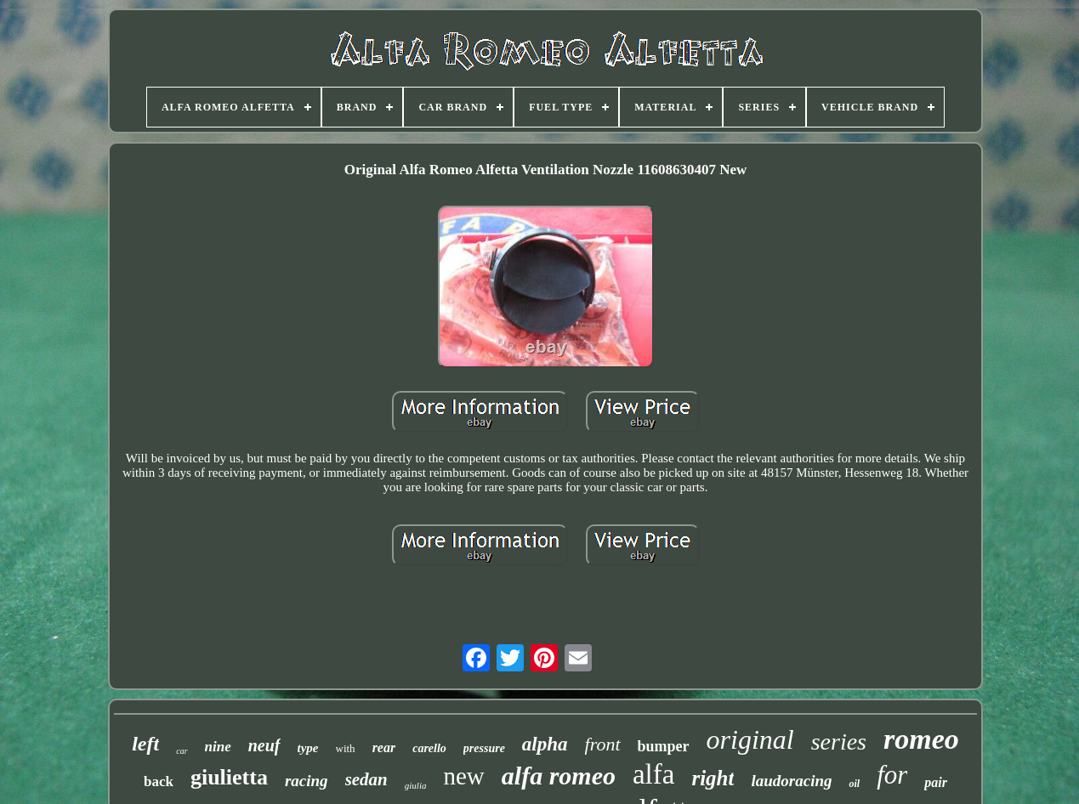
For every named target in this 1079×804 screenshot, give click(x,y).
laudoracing (791, 781)
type (308, 748)
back (158, 781)
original (750, 739)
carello (429, 748)
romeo (921, 739)
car (181, 751)
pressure (484, 748)
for (892, 775)
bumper (664, 746)
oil (854, 784)
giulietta (229, 777)
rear (384, 747)
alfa (653, 774)
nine (218, 747)
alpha (545, 744)
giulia (416, 785)
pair (935, 782)
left (145, 744)
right (712, 778)
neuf (264, 745)
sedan (366, 779)
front (603, 744)
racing (306, 781)
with (345, 748)
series (838, 741)
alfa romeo (559, 776)
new (463, 776)
